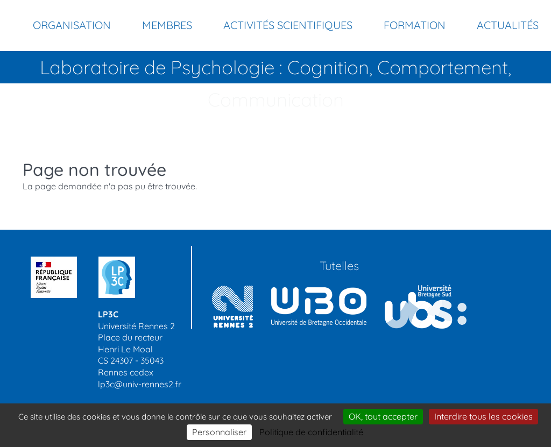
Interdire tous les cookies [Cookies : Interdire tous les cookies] (483, 416)
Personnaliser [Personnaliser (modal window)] (219, 432)
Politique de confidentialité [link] (311, 432)
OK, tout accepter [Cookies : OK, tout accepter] (383, 416)
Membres (167, 25)
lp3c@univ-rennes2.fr (139, 384)
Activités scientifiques (287, 25)
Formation (415, 25)
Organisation (72, 25)
